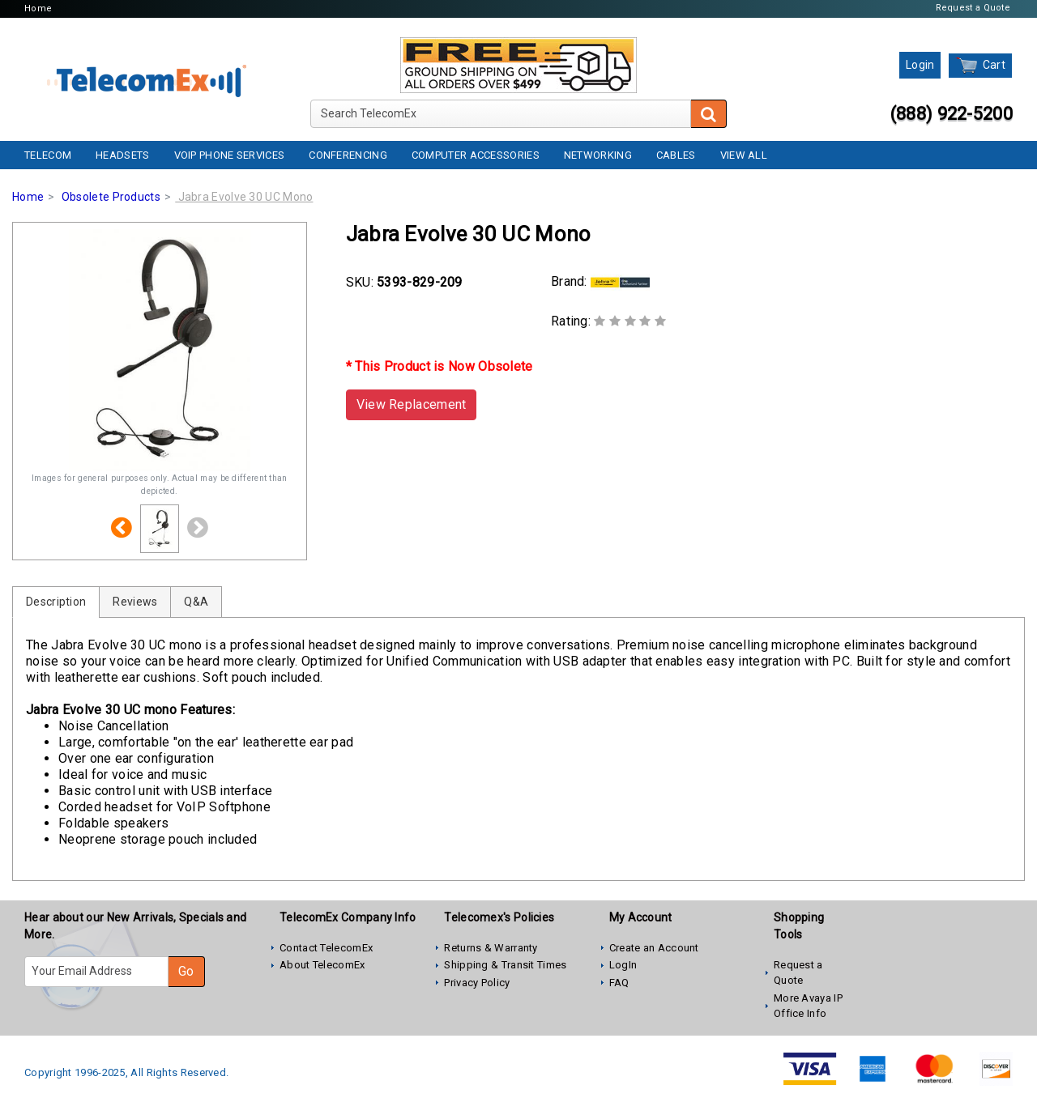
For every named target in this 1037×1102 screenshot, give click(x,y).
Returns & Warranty (490, 948)
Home (38, 8)
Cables (676, 155)
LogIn (623, 965)
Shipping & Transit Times (505, 965)
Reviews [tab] (135, 601)
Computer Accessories (476, 155)
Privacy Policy (477, 982)
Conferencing (348, 155)
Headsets (122, 155)
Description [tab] (56, 601)
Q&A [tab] (196, 601)
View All (743, 155)
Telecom (47, 155)
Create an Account (654, 948)
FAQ (619, 982)
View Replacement (411, 404)
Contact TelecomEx (326, 948)
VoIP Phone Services (229, 155)
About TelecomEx (322, 965)
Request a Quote (973, 7)
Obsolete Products (111, 196)
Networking (598, 155)
